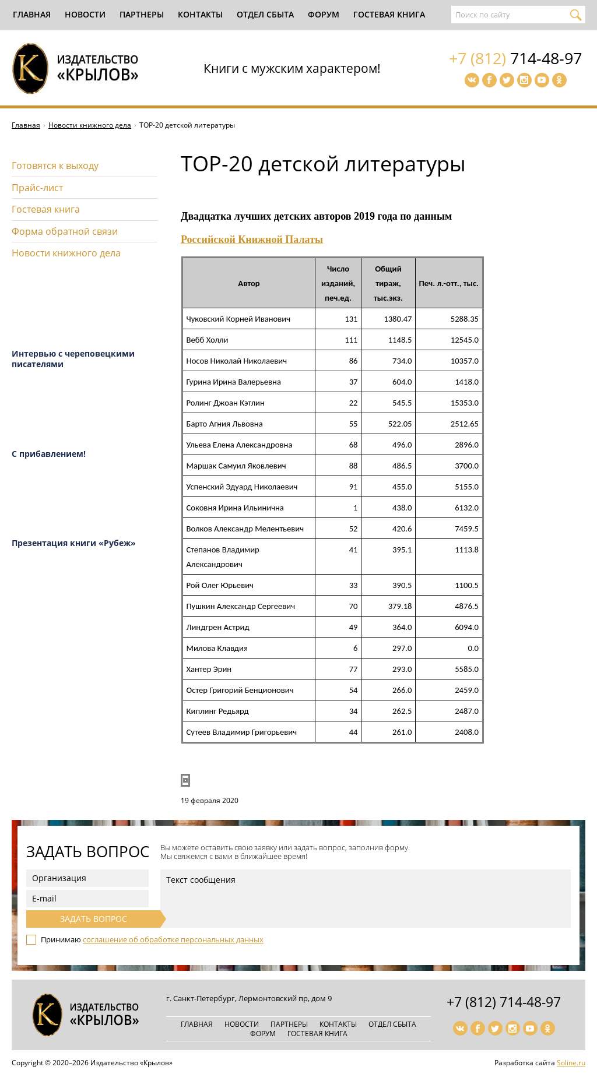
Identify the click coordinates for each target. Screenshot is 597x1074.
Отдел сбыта (265, 14)
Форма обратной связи (65, 231)
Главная (32, 14)
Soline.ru (571, 1063)
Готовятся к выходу (55, 165)
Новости (85, 14)
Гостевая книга (389, 14)
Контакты (200, 14)
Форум (323, 14)
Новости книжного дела (89, 124)
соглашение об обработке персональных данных (173, 939)
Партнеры (142, 14)
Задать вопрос (93, 918)
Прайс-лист (37, 187)
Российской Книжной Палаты (252, 239)
